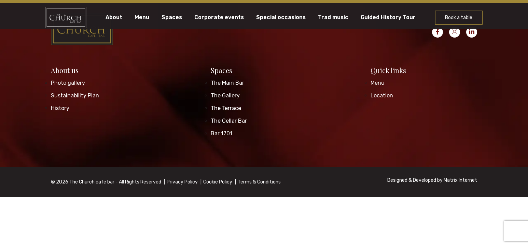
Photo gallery (68, 83)
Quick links (388, 70)
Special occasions (281, 17)
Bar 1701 (221, 133)
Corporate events (219, 17)
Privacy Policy (182, 182)
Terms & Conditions (259, 182)
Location (382, 95)
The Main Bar (227, 83)
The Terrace (226, 108)
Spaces (172, 17)
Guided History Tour (388, 17)
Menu (142, 17)
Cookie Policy (217, 182)
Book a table (458, 17)
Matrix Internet (460, 180)
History (60, 108)
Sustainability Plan (75, 95)
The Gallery (225, 95)
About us (65, 70)
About (114, 17)
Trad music (333, 17)
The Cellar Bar (229, 121)
